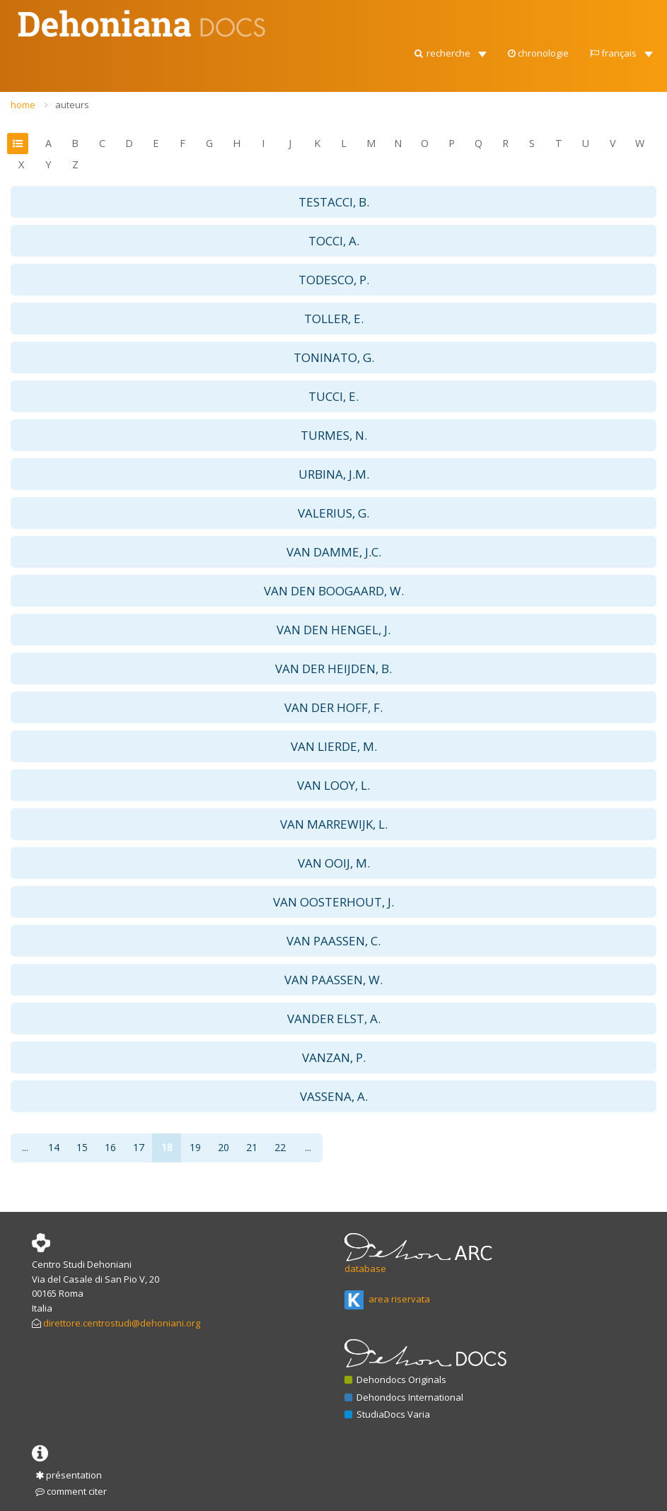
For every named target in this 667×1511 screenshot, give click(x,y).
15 (82, 1147)
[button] (449, 49)
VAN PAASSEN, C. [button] (333, 941)
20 (223, 1147)
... (25, 1147)
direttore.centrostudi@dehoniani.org (121, 1323)
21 (251, 1147)
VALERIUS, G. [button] (333, 513)
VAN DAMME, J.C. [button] (333, 552)
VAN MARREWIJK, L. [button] (334, 824)
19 (195, 1147)
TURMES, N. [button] (334, 435)
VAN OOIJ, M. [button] (334, 863)
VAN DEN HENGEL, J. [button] (333, 630)
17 (138, 1147)
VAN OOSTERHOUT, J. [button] (333, 902)
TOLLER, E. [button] (334, 318)
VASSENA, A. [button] (334, 1096)
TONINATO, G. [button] (334, 357)
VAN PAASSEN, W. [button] (333, 980)
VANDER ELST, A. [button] (334, 1018)
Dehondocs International (403, 1397)
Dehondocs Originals (395, 1379)
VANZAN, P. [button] (334, 1057)
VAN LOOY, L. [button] (333, 785)
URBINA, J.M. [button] (333, 474)
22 (280, 1147)
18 (167, 1147)
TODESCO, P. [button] (333, 280)
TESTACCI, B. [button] (333, 202)
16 (110, 1147)
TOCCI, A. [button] (333, 241)
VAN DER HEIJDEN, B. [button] (333, 668)
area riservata (387, 1299)
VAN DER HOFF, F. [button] (333, 707)
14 (53, 1147)
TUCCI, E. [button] (333, 396)
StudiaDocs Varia (387, 1414)
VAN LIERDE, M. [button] (334, 746)
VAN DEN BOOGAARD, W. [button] (334, 591)
